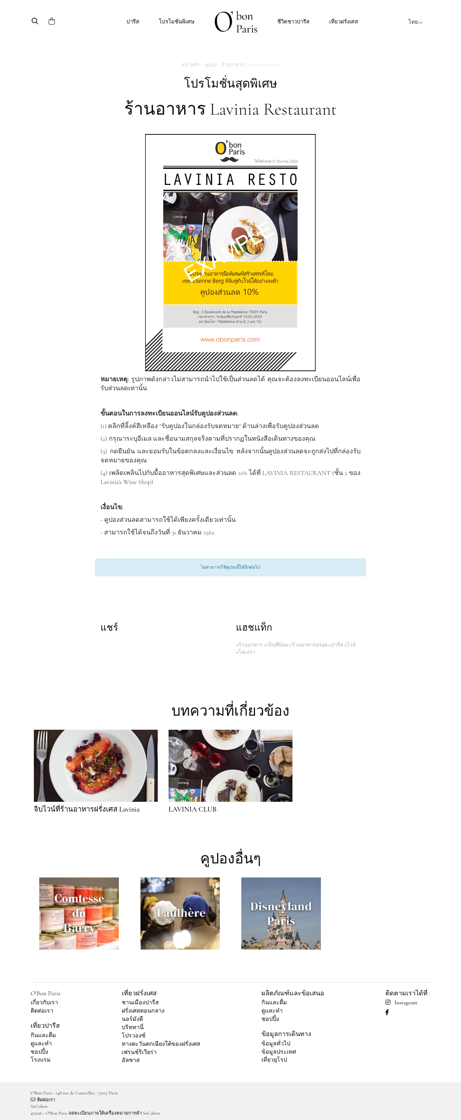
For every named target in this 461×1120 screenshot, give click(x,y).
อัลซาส (131, 1060)
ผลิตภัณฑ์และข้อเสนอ (292, 993)
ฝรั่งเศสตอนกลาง (143, 1010)
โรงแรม (41, 1059)
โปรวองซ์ (134, 1035)
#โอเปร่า (245, 652)
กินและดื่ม (43, 1035)
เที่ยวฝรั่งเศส (343, 21)
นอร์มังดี (132, 1019)
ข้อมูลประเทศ (278, 1051)
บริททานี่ (133, 1027)
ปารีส (132, 21)
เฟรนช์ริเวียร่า (139, 1052)
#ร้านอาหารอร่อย (308, 645)
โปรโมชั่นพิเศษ (176, 21)
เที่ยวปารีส (45, 1026)
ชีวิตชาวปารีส (293, 21)
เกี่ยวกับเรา (44, 1002)
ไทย (415, 22)
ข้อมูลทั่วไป (275, 1043)
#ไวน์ (350, 645)
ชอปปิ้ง (39, 1051)
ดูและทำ (41, 1043)
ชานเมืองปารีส (140, 1002)
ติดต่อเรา (42, 1010)
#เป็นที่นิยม (276, 645)
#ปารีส (335, 645)
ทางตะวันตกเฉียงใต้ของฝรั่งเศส (161, 1044)
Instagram (401, 1002)
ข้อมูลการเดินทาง (286, 1034)
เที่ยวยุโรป (274, 1059)
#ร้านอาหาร (249, 645)
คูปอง (210, 65)
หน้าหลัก (191, 65)
